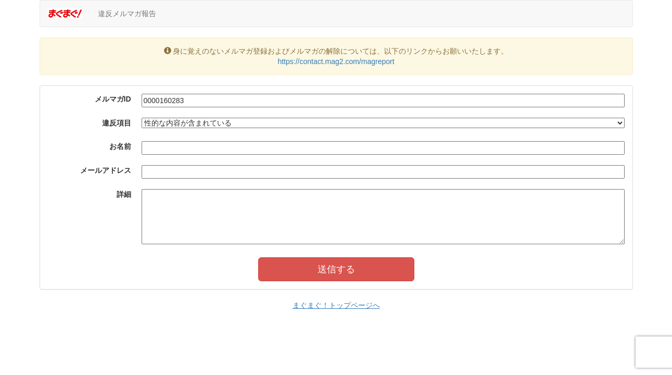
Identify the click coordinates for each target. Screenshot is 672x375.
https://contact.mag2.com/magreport (335, 61)
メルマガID (113, 99)
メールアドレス (105, 170)
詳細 (124, 194)
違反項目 (116, 123)
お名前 (120, 146)
